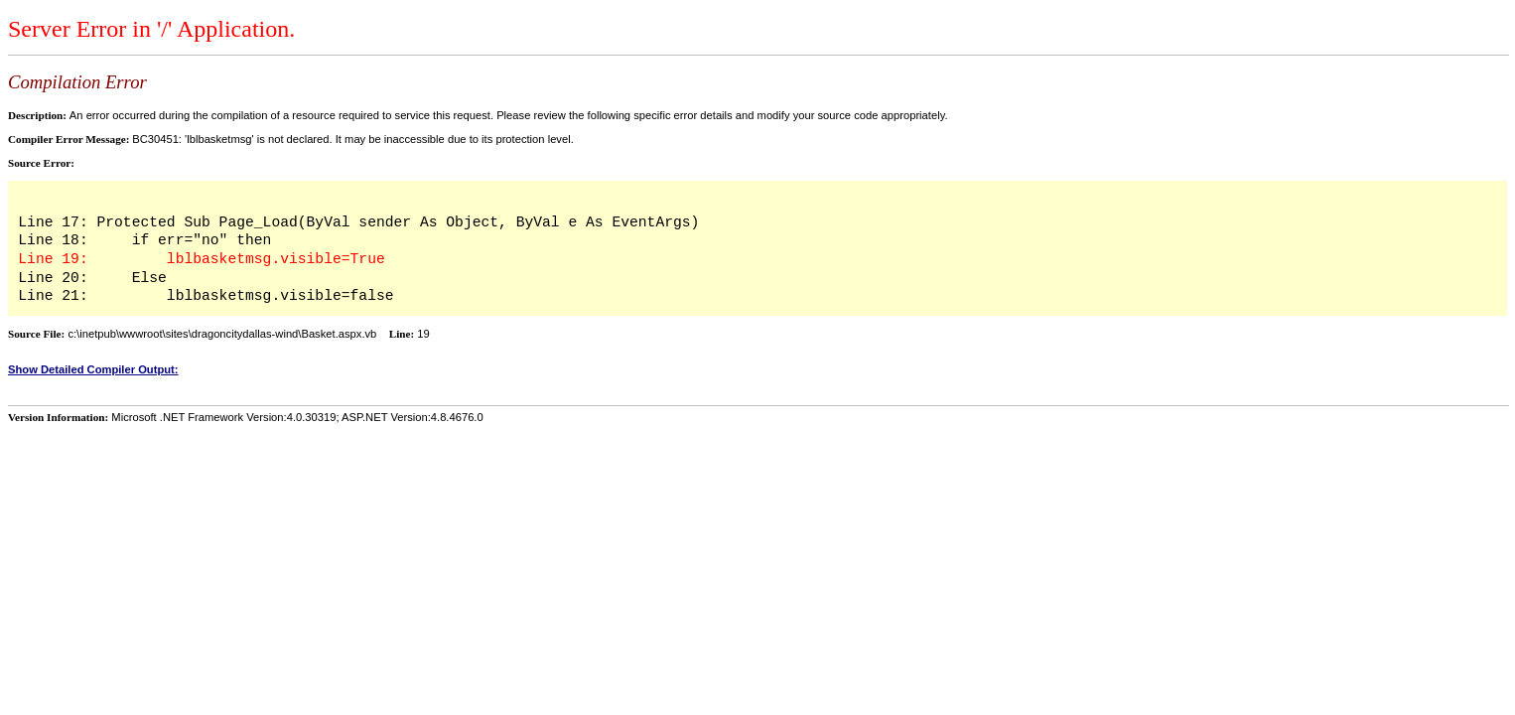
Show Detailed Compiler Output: (93, 369)
